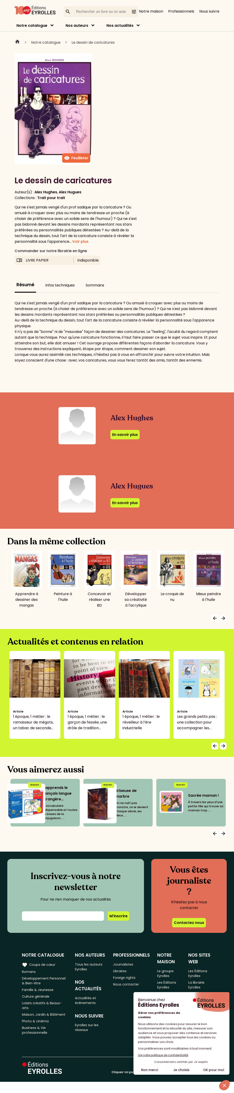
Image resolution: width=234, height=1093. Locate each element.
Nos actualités (119, 25)
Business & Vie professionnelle (36, 1044)
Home (17, 42)
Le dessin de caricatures (93, 42)
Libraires (121, 971)
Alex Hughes (46, 192)
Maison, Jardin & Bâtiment (36, 1023)
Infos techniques (60, 285)
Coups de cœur (39, 964)
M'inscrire (118, 916)
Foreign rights (126, 979)
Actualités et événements (87, 1002)
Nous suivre (209, 11)
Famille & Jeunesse (39, 992)
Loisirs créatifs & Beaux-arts (43, 1010)
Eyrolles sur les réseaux (89, 1031)
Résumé (25, 285)
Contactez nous (189, 922)
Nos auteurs (77, 25)
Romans (29, 971)
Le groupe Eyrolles (167, 973)
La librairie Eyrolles (198, 987)
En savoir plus (125, 434)
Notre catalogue (31, 25)
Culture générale (37, 1000)
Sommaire (95, 285)
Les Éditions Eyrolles (168, 987)
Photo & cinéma (36, 1034)
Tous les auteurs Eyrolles (90, 967)
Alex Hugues (70, 192)
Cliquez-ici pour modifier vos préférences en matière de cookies (162, 1083)
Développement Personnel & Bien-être (42, 982)
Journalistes (125, 964)
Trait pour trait (51, 197)
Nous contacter (128, 987)
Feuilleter (76, 158)
